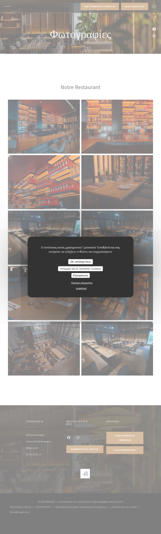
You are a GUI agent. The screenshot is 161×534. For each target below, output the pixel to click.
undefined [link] (81, 288)
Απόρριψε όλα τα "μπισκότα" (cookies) (80, 268)
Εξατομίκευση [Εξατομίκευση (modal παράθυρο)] (80, 275)
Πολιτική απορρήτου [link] (82, 282)
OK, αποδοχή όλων (80, 261)
